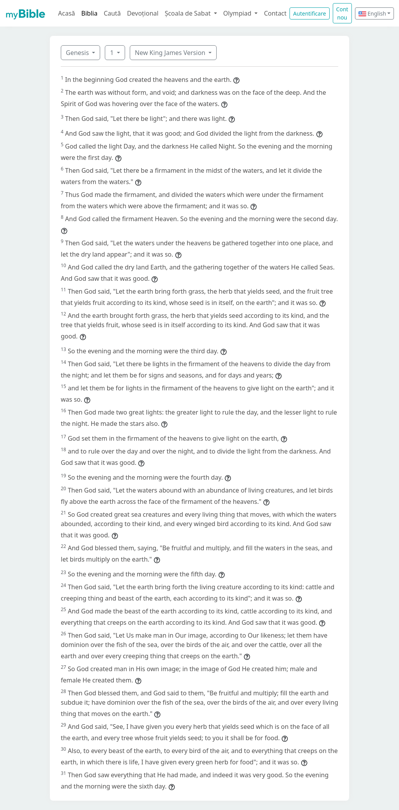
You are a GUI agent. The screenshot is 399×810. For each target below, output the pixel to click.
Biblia (89, 13)
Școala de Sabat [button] (188, 13)
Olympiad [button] (238, 13)
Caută (112, 13)
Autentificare (309, 13)
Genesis (78, 52)
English (372, 13)
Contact (275, 13)
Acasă (66, 13)
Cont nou (342, 13)
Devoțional (143, 13)
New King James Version (171, 52)
